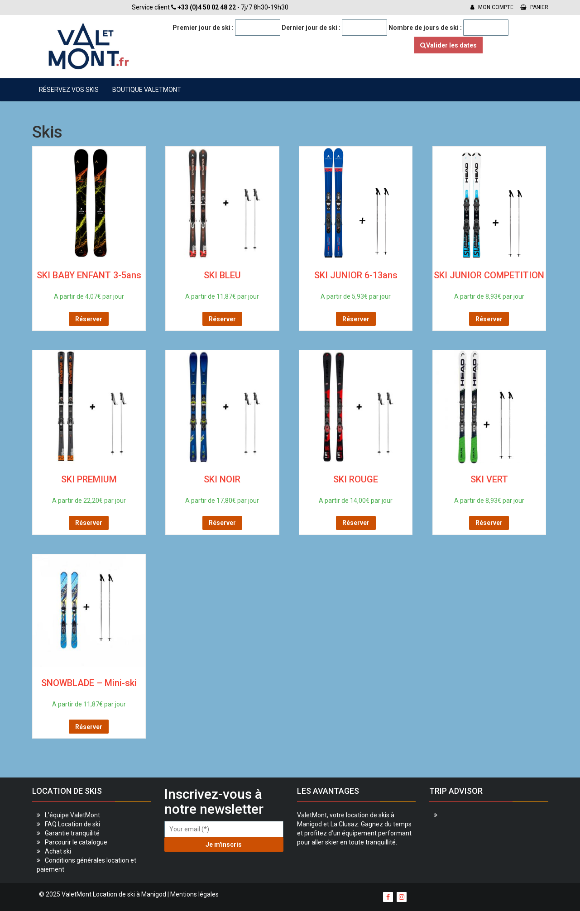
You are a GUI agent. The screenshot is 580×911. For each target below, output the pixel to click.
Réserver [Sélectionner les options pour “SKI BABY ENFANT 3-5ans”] (88, 319)
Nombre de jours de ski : (425, 27)
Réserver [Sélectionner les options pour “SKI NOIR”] (222, 522)
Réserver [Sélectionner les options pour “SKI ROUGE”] (355, 522)
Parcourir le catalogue (76, 842)
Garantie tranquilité (72, 833)
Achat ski (58, 851)
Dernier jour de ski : (311, 27)
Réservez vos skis (69, 89)
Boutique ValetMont (146, 89)
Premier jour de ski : (203, 27)
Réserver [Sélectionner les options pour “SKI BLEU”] (222, 319)
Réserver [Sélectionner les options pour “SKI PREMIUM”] (88, 522)
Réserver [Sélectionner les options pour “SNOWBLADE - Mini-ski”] (88, 726)
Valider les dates (448, 45)
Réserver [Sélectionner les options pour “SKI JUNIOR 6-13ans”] (355, 319)
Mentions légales (194, 894)
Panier (534, 7)
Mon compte (491, 7)
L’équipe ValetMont (72, 815)
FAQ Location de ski (72, 824)
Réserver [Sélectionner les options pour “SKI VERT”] (489, 522)
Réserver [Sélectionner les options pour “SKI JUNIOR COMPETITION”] (489, 319)
